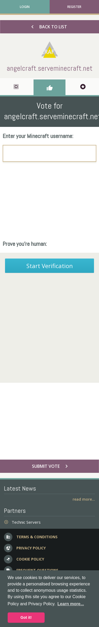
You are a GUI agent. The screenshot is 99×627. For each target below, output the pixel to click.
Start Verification (49, 266)
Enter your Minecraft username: (38, 136)
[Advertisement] (49, 201)
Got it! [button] (26, 617)
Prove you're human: (25, 243)
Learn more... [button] (71, 604)
